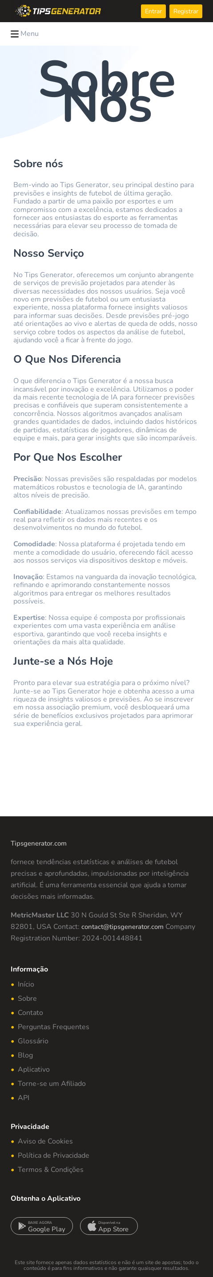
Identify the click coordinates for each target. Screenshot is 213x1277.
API (23, 1097)
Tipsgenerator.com (39, 843)
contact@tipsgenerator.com (122, 926)
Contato (30, 1012)
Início (26, 984)
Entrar (153, 11)
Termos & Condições (51, 1169)
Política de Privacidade (53, 1155)
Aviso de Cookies (45, 1141)
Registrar (185, 11)
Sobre (27, 998)
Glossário (33, 1041)
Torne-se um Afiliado (52, 1083)
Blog (25, 1055)
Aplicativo (34, 1069)
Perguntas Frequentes (53, 1026)
